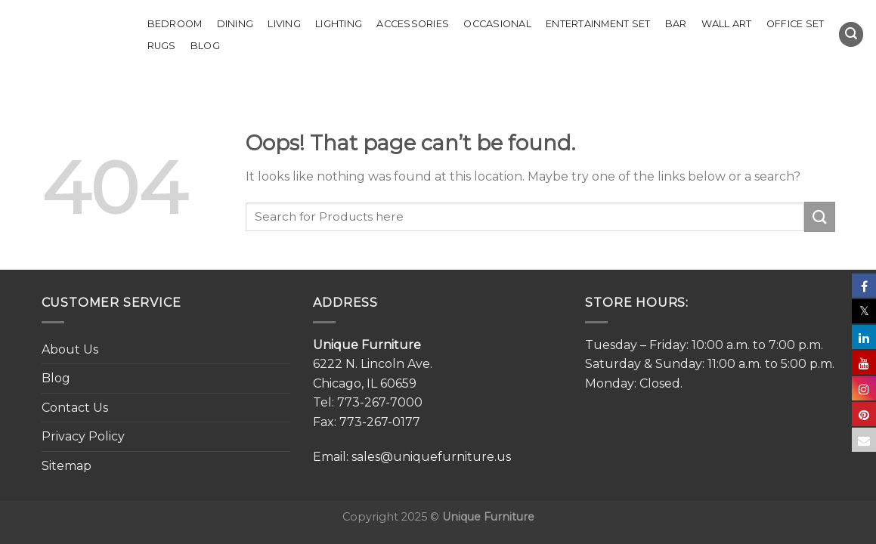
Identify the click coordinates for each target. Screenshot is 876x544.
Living (284, 23)
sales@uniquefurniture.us (431, 457)
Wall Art (726, 23)
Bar (676, 23)
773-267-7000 (380, 402)
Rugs (161, 45)
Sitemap (66, 466)
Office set (795, 23)
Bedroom (175, 23)
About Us (70, 349)
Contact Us (75, 407)
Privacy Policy (83, 436)
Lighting (338, 23)
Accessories (412, 23)
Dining (235, 23)
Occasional (497, 23)
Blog (205, 45)
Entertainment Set (598, 23)
